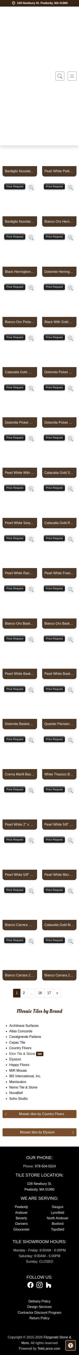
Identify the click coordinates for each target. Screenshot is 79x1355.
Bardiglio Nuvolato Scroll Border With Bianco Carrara (20, 221)
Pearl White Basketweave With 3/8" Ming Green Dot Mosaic (59, 673)
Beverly (21, 1218)
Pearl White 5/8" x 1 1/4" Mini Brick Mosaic (59, 824)
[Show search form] (59, 76)
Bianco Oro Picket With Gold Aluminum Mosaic (20, 322)
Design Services (39, 1307)
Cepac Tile (20, 1042)
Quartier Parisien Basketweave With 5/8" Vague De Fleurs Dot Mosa (59, 724)
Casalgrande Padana (28, 1037)
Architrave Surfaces (28, 1025)
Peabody (21, 1207)
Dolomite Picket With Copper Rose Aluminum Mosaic (59, 372)
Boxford (57, 1223)
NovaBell (20, 1093)
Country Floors (23, 1048)
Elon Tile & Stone (26, 1054)
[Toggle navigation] (72, 76)
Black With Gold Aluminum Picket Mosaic (59, 322)
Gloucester (21, 1229)
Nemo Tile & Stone (27, 1087)
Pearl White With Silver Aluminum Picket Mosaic (20, 472)
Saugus (57, 1207)
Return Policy (39, 1318)
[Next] (57, 993)
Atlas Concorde (25, 1031)
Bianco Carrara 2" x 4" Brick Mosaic (20, 975)
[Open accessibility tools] (70, 1345)
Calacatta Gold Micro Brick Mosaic (59, 925)
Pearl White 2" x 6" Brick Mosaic (20, 824)
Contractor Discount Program (39, 1312)
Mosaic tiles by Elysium (37, 1132)
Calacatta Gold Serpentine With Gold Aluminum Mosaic (59, 472)
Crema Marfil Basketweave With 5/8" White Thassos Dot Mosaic (20, 774)
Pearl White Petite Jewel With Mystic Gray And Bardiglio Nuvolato (59, 171)
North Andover (57, 1218)
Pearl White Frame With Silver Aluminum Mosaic (59, 573)
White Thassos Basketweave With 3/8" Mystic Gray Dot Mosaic (59, 774)
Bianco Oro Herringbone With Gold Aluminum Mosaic (59, 221)
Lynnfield (57, 1212)
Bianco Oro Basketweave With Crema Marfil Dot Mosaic (59, 623)
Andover (21, 1212)
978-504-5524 (45, 1166)
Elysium (19, 1059)
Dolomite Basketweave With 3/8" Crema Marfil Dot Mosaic (20, 724)
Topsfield (57, 1229)
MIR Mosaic (22, 1070)
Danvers (21, 1223)
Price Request (14, 186)
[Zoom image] (31, 187)
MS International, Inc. (28, 1076)
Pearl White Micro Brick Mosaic (59, 874)
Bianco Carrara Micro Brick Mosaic (20, 925)
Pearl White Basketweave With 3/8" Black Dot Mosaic (20, 673)
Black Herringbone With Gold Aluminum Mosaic (20, 272)
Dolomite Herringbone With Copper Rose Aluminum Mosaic (59, 272)
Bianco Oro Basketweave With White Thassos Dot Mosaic (20, 623)
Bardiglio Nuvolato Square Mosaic (20, 171)
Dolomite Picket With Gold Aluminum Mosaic (20, 422)
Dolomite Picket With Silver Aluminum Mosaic (59, 422)
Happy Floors (22, 1065)
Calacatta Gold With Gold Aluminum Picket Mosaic (20, 372)
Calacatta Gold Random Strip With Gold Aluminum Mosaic (59, 523)
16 (40, 993)
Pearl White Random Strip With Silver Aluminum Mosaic (20, 573)
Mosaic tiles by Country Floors (41, 1114)
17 (49, 993)
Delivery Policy (39, 1301)
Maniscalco (21, 1082)
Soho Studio (22, 1098)
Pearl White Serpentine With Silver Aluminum (20, 523)
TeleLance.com (48, 1348)
